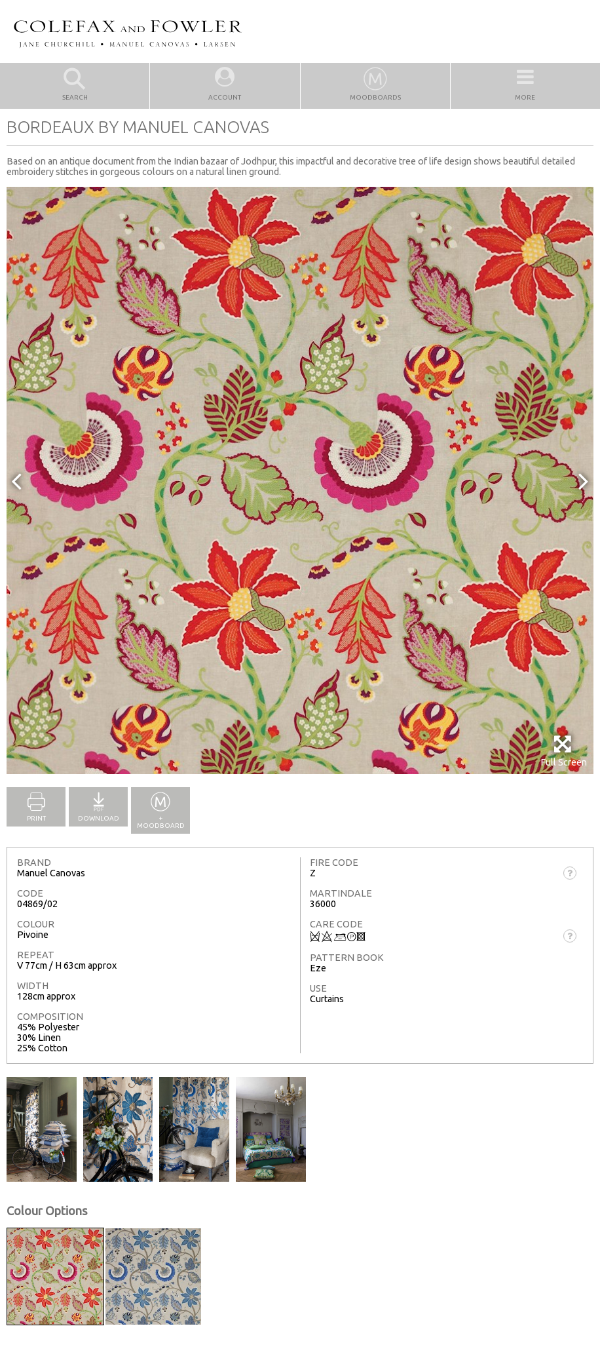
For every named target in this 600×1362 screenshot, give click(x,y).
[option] (300, 480)
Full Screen (563, 751)
